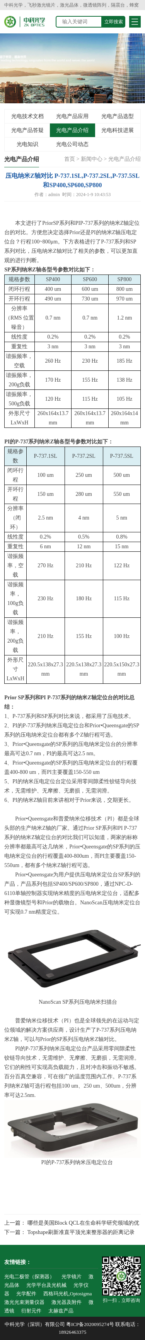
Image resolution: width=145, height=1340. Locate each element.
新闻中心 (91, 159)
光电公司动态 (72, 144)
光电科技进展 (117, 130)
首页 (69, 159)
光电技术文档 (27, 116)
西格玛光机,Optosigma (67, 1294)
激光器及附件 (66, 1302)
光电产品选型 (117, 116)
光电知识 (27, 144)
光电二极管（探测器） (29, 1276)
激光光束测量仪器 (24, 1302)
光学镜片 (71, 1276)
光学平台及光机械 (46, 1285)
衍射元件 (31, 1311)
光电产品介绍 (72, 130)
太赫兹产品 (60, 1311)
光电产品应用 (72, 116)
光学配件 (26, 1294)
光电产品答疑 (27, 130)
